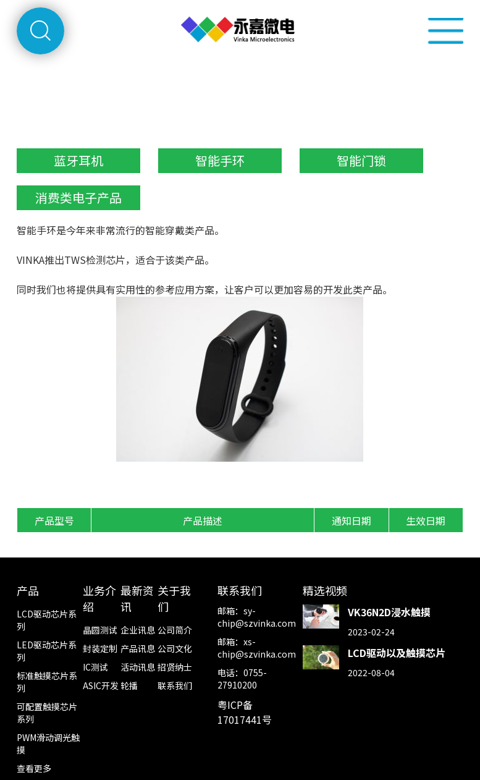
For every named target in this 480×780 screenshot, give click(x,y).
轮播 (129, 685)
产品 (28, 590)
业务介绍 (99, 598)
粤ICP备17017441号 (244, 712)
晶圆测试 (100, 630)
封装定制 (100, 648)
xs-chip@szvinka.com (256, 647)
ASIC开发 (101, 685)
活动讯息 (137, 667)
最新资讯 (137, 598)
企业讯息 (137, 630)
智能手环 (220, 160)
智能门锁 (361, 160)
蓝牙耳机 (78, 160)
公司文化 (175, 648)
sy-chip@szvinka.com (256, 616)
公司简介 (175, 630)
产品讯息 (137, 648)
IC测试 (95, 667)
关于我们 (174, 598)
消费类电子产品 (78, 197)
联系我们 (175, 685)
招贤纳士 (175, 667)
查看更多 (34, 768)
